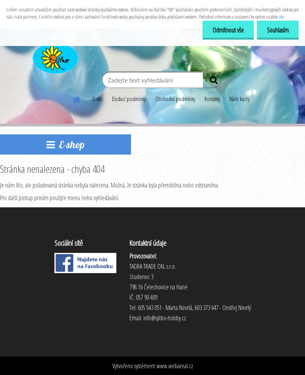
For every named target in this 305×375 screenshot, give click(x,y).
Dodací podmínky (129, 99)
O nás (97, 99)
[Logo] (54, 57)
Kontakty (212, 99)
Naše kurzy (239, 99)
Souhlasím (278, 30)
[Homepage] (77, 99)
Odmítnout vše (228, 30)
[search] (212, 82)
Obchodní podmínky (175, 99)
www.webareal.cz (174, 366)
